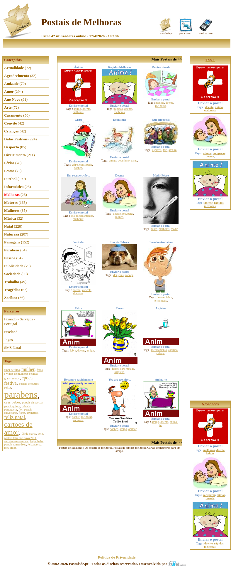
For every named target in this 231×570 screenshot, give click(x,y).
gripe (75, 164)
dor (115, 275)
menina (159, 102)
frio (165, 150)
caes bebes (12, 402)
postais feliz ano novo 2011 (20, 438)
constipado (85, 164)
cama (134, 160)
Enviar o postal (210, 101)
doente (86, 108)
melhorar (78, 219)
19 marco (32, 412)
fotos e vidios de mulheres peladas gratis (23, 374)
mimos (119, 216)
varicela (86, 290)
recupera (78, 420)
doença (78, 167)
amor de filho (12, 369)
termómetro (160, 300)
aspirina (173, 350)
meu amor (10, 447)
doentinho (124, 160)
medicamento (159, 350)
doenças (78, 293)
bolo (40, 433)
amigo (112, 160)
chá (73, 215)
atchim (172, 150)
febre (154, 229)
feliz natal (14, 417)
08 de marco (29, 433)
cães (120, 275)
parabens (21, 394)
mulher (28, 369)
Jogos (8, 339)
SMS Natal (12, 347)
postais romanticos (15, 444)
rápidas (118, 108)
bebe (40, 441)
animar (132, 429)
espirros (157, 150)
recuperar (127, 213)
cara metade (127, 368)
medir (174, 229)
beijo (33, 441)
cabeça (129, 275)
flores (21, 412)
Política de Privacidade (116, 557)
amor (16, 378)
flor (20, 409)
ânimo (77, 108)
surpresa (119, 372)
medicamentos (84, 215)
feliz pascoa (34, 444)
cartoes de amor (18, 428)
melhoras (78, 112)
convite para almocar (16, 441)
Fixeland (11, 331)
